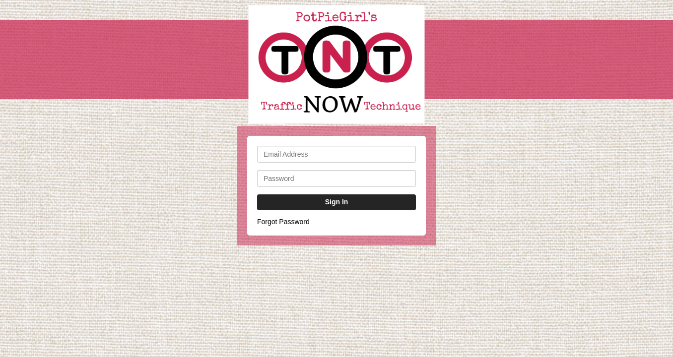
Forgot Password (283, 222)
